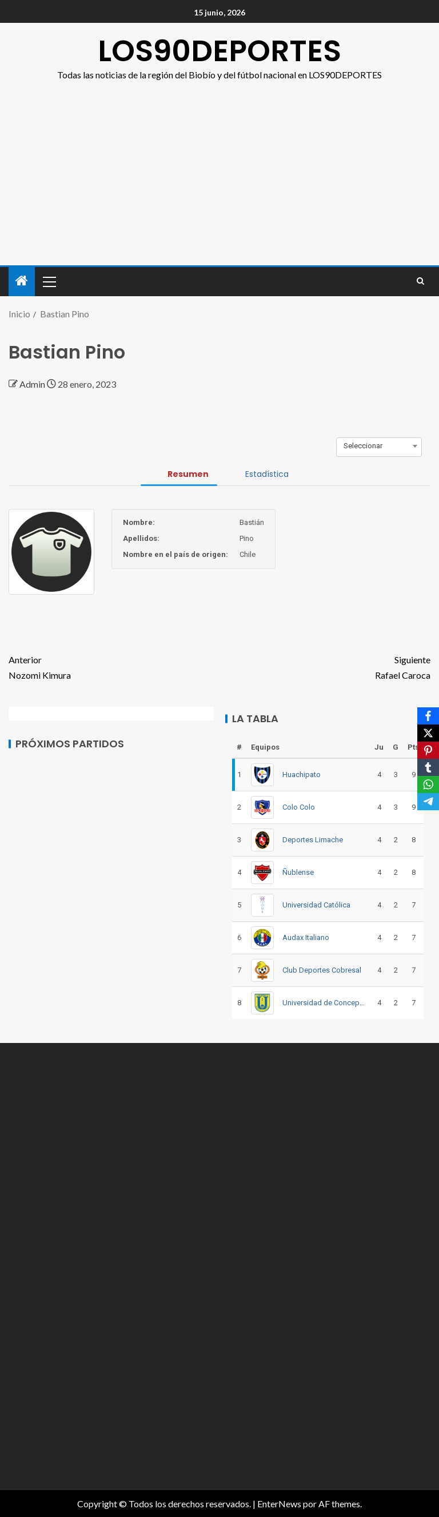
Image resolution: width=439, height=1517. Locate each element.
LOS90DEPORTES (219, 50)
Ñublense (298, 872)
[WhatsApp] (428, 784)
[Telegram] (428, 801)
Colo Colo (298, 807)
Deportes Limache (312, 839)
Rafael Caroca (325, 666)
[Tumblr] (428, 767)
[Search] (420, 281)
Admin (33, 384)
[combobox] (379, 446)
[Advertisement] (219, 168)
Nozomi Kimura (114, 666)
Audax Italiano (305, 937)
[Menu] (48, 281)
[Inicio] (21, 281)
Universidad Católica (316, 905)
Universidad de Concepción (323, 1002)
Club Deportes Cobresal (321, 970)
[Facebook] (428, 715)
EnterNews (279, 1503)
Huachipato (301, 774)
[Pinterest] (428, 750)
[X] (428, 733)
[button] (48, 281)
